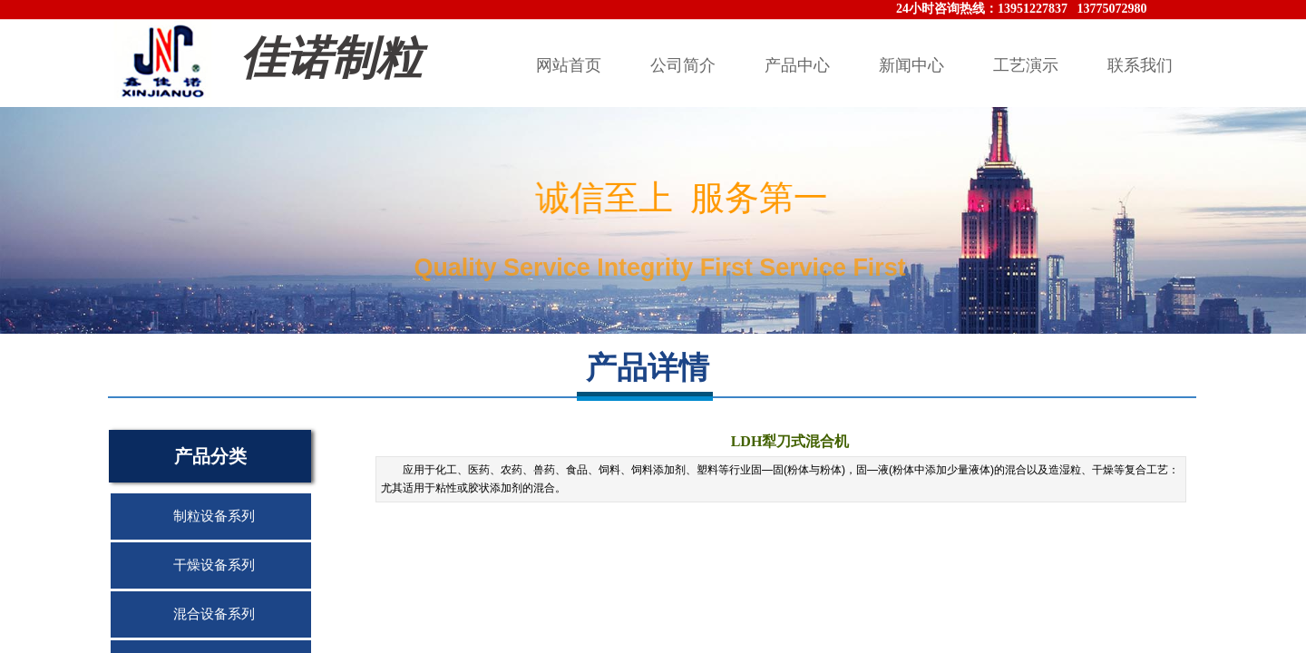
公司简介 (683, 65)
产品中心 (797, 65)
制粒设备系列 (214, 516)
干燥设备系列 (214, 565)
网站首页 (568, 65)
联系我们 (1140, 65)
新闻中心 (911, 65)
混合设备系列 (214, 614)
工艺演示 (1025, 65)
